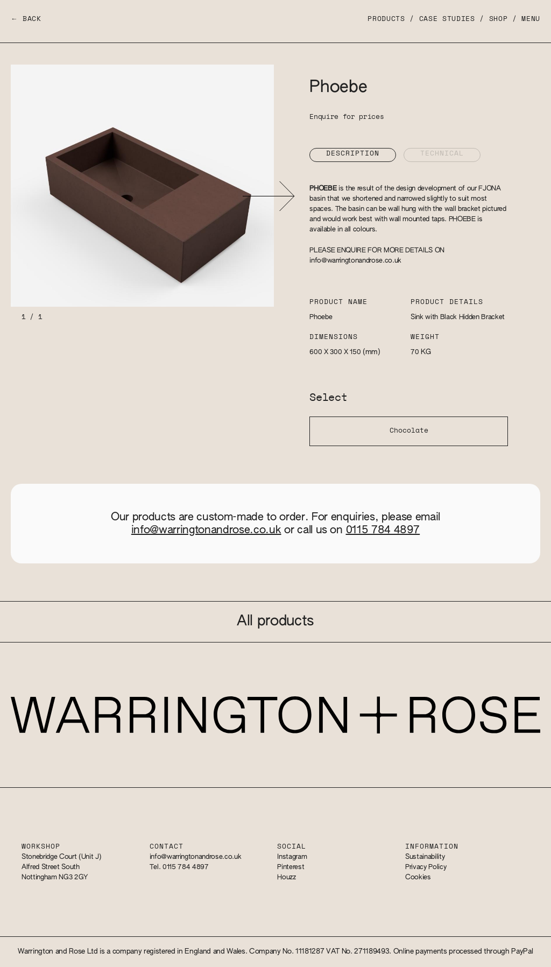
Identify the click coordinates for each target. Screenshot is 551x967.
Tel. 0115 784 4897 (179, 867)
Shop (498, 19)
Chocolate (409, 430)
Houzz (286, 877)
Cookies (418, 877)
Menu (530, 19)
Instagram (292, 856)
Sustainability (424, 856)
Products (386, 19)
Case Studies (447, 19)
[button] (268, 196)
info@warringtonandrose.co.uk (355, 260)
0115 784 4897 (383, 530)
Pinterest (290, 867)
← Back (26, 19)
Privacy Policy (425, 867)
